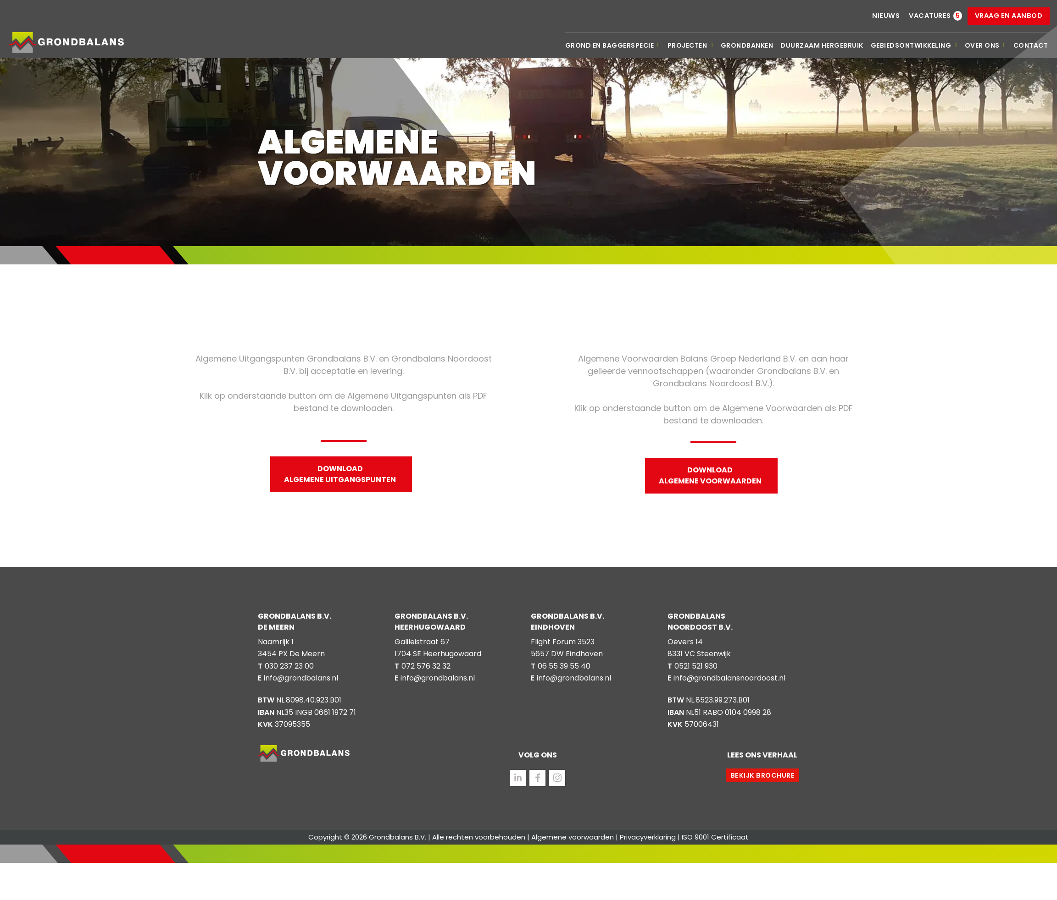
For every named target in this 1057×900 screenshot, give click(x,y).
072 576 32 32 (426, 666)
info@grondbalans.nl (301, 678)
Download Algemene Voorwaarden (710, 475)
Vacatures (930, 16)
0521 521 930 (696, 666)
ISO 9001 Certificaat (715, 837)
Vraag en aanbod (1009, 15)
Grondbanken (747, 45)
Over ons (985, 45)
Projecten (690, 45)
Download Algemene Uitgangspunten (340, 474)
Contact (1030, 45)
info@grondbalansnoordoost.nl (729, 678)
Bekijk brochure (762, 775)
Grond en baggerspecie (612, 45)
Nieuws (886, 15)
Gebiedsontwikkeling (914, 45)
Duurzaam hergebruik (821, 45)
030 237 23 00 (289, 666)
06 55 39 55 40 (564, 666)
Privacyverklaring (648, 837)
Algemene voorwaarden (572, 837)
